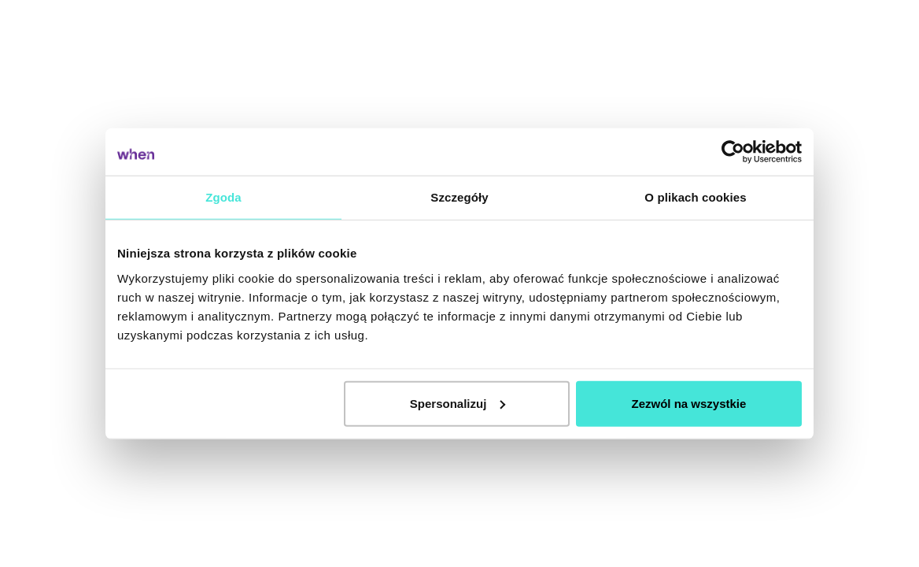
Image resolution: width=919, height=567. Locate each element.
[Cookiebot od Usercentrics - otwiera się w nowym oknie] (733, 152)
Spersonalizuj (458, 403)
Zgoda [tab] (223, 197)
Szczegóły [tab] (459, 197)
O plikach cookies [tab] (695, 197)
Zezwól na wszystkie (689, 403)
